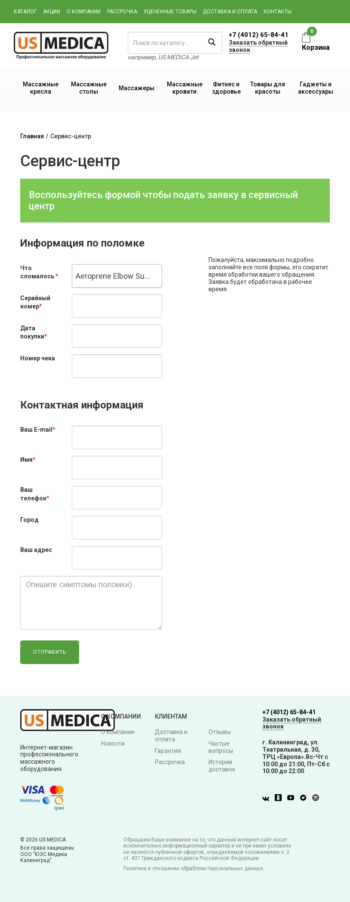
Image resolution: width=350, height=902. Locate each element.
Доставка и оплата (230, 12)
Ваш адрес (36, 549)
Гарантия (168, 750)
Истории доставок (222, 766)
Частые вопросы (221, 747)
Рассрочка (122, 12)
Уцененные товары (170, 12)
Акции (51, 12)
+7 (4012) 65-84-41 (259, 35)
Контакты (278, 12)
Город (29, 519)
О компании (84, 12)
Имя (28, 459)
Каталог (25, 12)
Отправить (49, 652)
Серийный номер (35, 302)
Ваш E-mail (37, 429)
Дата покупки (33, 332)
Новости (113, 743)
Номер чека (37, 358)
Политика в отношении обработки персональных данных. (193, 868)
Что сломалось (39, 272)
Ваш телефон (34, 494)
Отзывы (220, 731)
